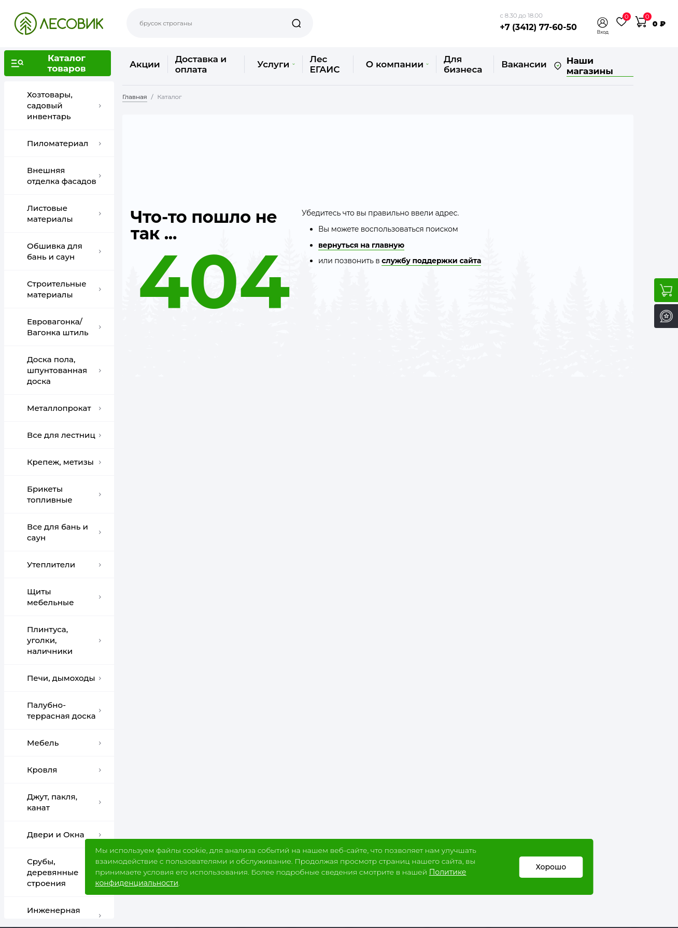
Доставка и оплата (201, 64)
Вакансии (523, 64)
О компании (397, 64)
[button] (603, 22)
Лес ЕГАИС (325, 64)
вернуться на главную (361, 245)
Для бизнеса (463, 64)
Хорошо (551, 867)
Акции (145, 64)
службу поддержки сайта (431, 260)
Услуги (275, 64)
